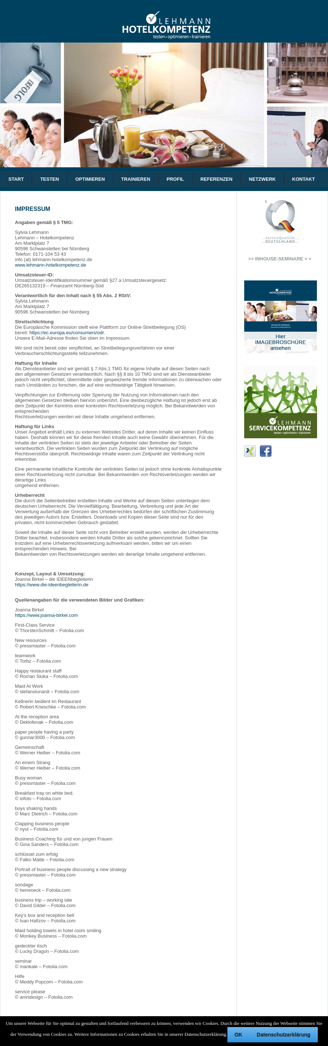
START (16, 179)
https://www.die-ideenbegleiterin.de (52, 584)
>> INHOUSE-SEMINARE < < (276, 259)
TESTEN (49, 179)
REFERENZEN (216, 179)
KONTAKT (303, 179)
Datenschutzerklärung (284, 1035)
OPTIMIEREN (90, 179)
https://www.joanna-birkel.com (46, 615)
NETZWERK (262, 179)
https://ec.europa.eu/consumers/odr (67, 332)
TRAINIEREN (135, 179)
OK (238, 1035)
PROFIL (175, 179)
